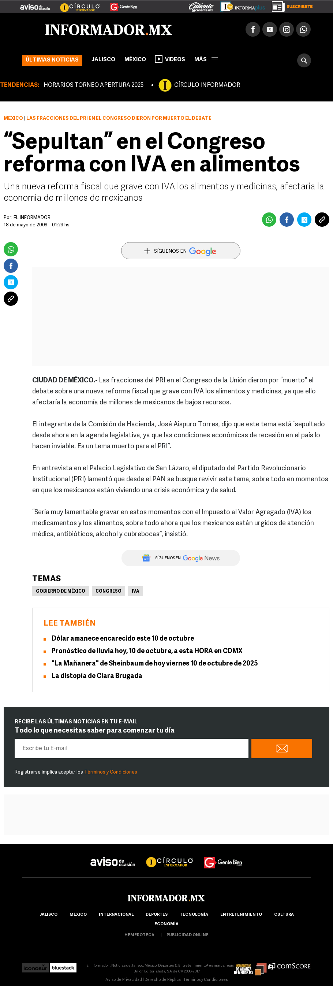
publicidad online (187, 935)
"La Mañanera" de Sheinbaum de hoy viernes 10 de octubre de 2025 (155, 663)
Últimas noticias (52, 60)
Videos (170, 59)
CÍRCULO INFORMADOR (207, 85)
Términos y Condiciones (110, 772)
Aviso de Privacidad (123, 980)
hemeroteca (139, 935)
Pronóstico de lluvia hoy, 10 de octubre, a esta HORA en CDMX (147, 651)
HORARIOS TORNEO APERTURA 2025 (93, 85)
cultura (284, 915)
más (206, 60)
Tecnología (194, 915)
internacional (116, 915)
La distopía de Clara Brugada (97, 676)
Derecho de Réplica (163, 980)
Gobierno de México (60, 591)
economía (166, 924)
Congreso (108, 591)
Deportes (157, 915)
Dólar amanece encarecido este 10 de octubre (123, 638)
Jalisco (103, 60)
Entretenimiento (241, 915)
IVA (135, 591)
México (135, 60)
